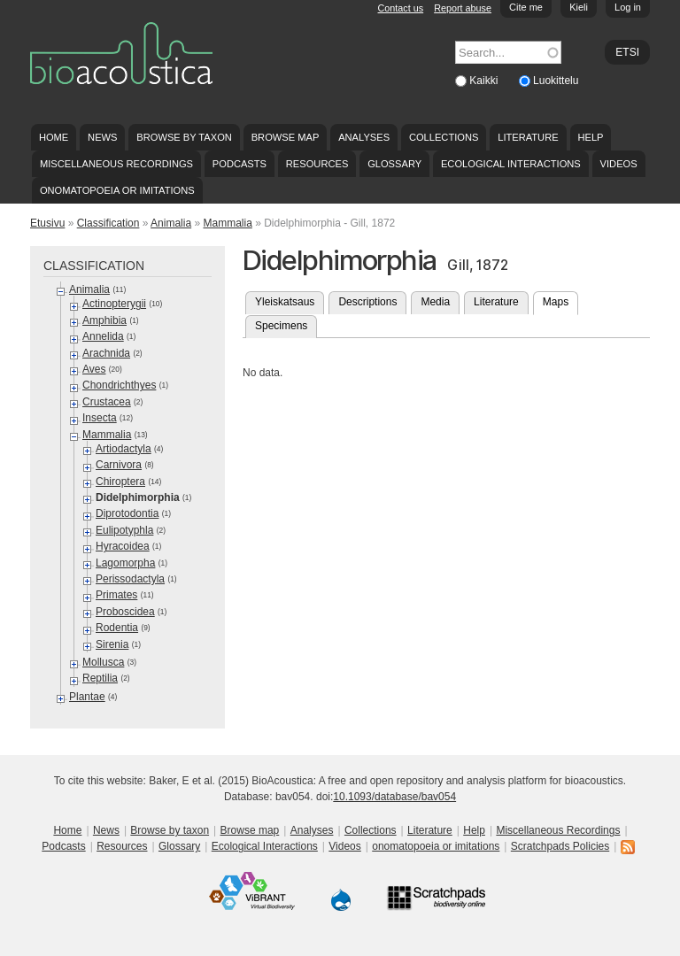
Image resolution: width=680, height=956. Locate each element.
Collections (444, 137)
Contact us (401, 8)
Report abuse (462, 8)
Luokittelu (555, 80)
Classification (108, 223)
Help (590, 137)
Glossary (394, 163)
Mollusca (103, 662)
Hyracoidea (123, 546)
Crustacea (106, 402)
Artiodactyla (123, 449)
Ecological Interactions (511, 163)
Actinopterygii (114, 303)
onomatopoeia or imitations (117, 190)
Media (435, 302)
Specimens (281, 326)
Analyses (364, 137)
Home (53, 137)
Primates (116, 595)
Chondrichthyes (119, 385)
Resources (317, 163)
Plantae (87, 696)
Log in (627, 7)
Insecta (99, 418)
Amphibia (104, 320)
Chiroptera (120, 481)
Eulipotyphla (124, 530)
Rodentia (117, 627)
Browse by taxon (184, 137)
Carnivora (119, 465)
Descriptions (367, 302)
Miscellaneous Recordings (116, 163)
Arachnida (106, 353)
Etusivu (47, 223)
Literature (528, 137)
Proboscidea (125, 611)
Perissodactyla (130, 579)
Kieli (578, 7)
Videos (619, 163)
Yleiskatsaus (284, 302)
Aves (93, 369)
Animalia (171, 223)
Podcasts (239, 163)
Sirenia (112, 644)
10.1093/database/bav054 (394, 796)
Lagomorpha (125, 563)
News (102, 137)
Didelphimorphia (138, 497)
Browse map (285, 137)
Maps (560, 300)
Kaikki (484, 80)
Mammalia (227, 223)
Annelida (103, 336)
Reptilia (100, 678)
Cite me (526, 7)
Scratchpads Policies (560, 846)
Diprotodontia (127, 513)
